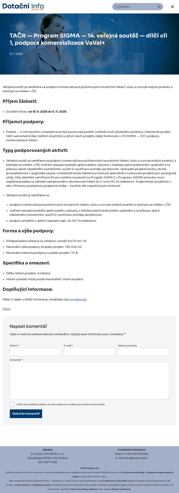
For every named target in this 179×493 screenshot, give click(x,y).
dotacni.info (20, 481)
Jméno (14, 345)
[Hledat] (133, 6)
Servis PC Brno (43, 481)
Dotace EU (93, 468)
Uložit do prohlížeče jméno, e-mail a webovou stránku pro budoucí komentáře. (60, 404)
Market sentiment (121, 489)
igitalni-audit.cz (44, 485)
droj (7, 309)
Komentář (16, 360)
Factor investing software (84, 489)
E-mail (68, 345)
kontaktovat (78, 299)
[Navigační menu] (172, 6)
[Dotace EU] (23, 6)
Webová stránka (127, 345)
